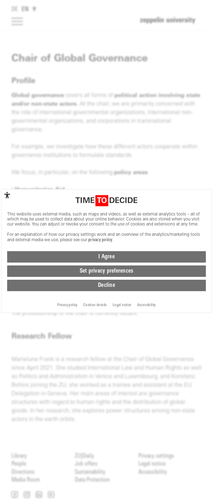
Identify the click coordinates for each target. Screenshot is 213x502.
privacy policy (100, 246)
